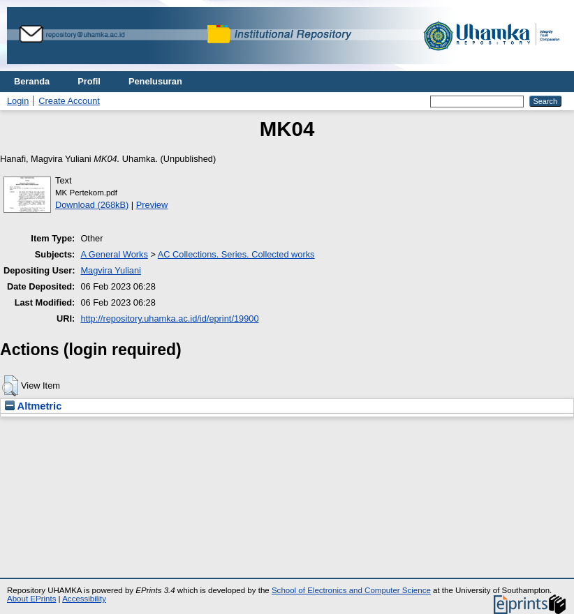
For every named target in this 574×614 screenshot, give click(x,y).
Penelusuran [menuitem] (155, 81)
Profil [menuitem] (89, 81)
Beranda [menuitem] (32, 81)
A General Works (114, 254)
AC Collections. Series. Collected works (236, 254)
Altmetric (33, 406)
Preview (152, 205)
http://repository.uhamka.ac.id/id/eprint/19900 (169, 318)
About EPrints (31, 598)
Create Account (69, 101)
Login (18, 101)
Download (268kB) (91, 205)
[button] (10, 385)
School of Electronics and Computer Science (351, 590)
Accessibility (84, 598)
